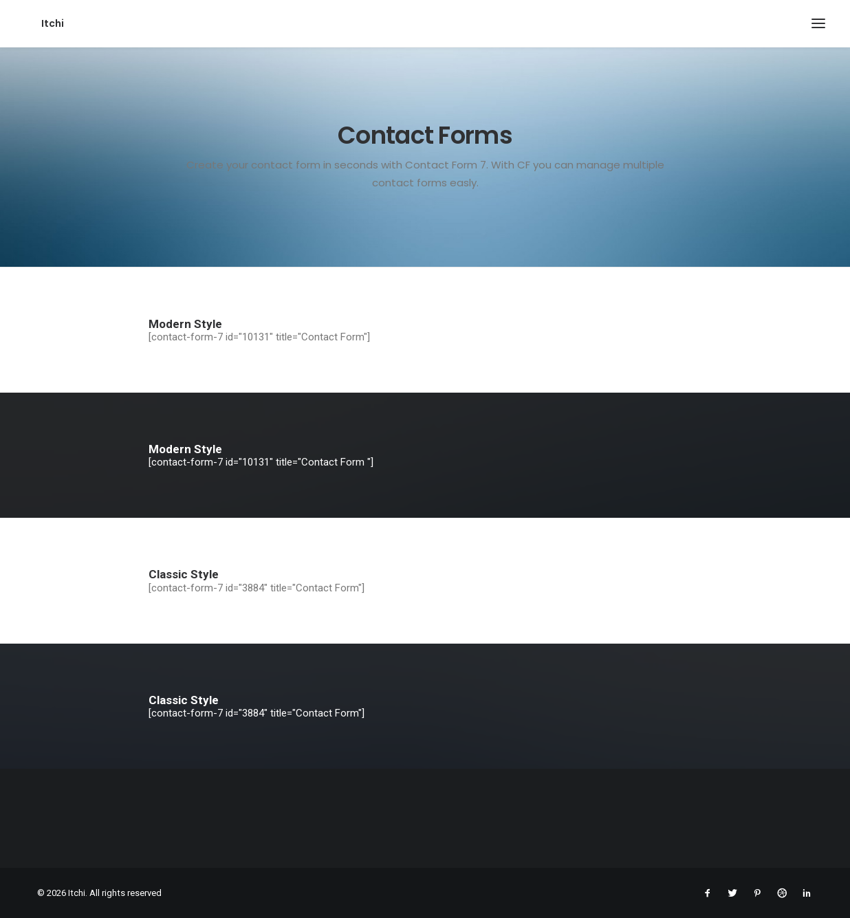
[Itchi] (36, 23)
